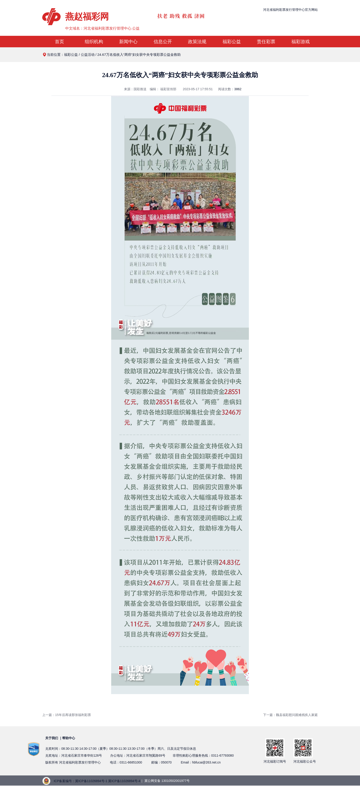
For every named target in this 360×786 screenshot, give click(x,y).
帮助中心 (68, 738)
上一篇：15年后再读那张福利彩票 (66, 715)
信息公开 (163, 41)
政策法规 (197, 41)
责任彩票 (266, 41)
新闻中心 (128, 41)
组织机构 (94, 41)
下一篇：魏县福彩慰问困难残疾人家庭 (290, 715)
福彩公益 (231, 41)
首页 (59, 41)
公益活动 (88, 54)
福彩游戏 (300, 41)
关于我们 (51, 738)
